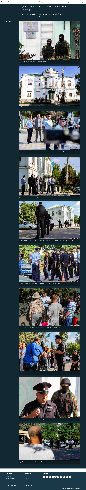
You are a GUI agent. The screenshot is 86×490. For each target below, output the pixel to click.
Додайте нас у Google (79, 2)
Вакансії (26, 483)
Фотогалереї (9, 6)
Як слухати (8, 476)
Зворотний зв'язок (28, 485)
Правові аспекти (28, 480)
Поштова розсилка (10, 480)
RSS (7, 483)
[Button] (9, 22)
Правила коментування (11, 485)
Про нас (26, 476)
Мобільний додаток (10, 478)
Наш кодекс (27, 478)
